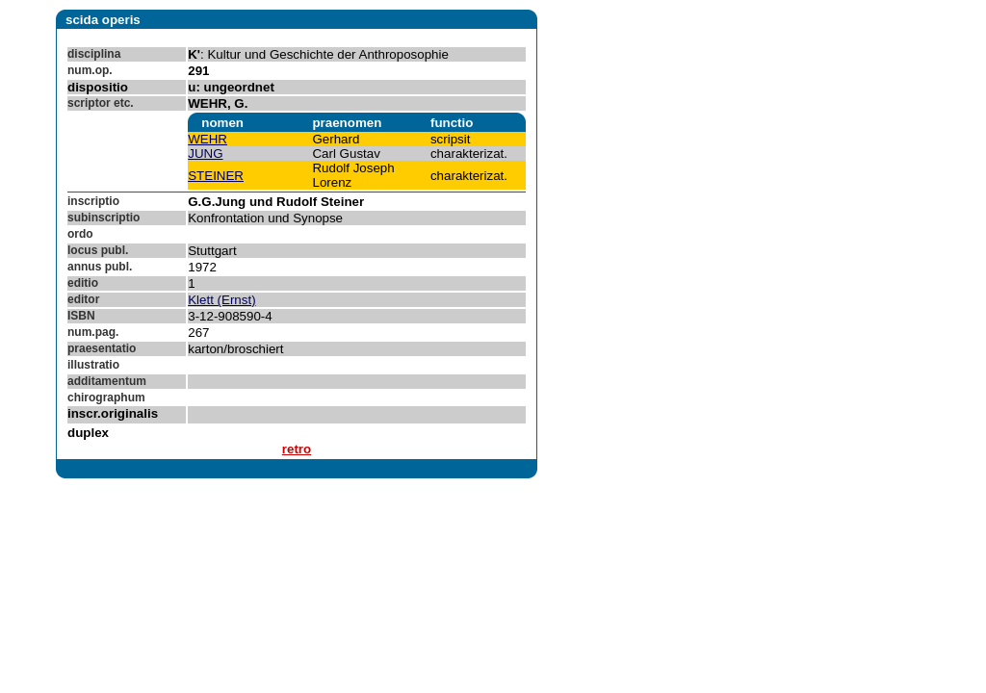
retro (296, 449)
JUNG (205, 153)
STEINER (216, 175)
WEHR (207, 139)
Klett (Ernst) (221, 300)
